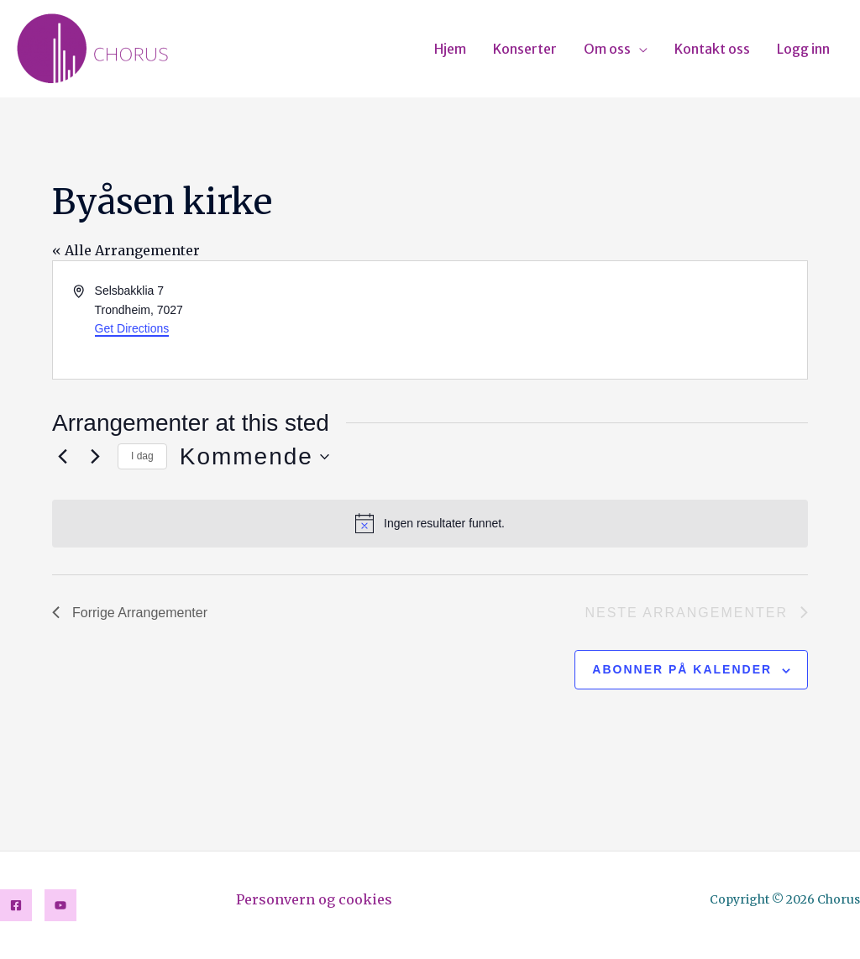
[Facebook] (16, 905)
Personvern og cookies (314, 899)
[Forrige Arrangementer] (62, 457)
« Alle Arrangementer (126, 250)
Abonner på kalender (682, 669)
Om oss (607, 48)
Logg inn (803, 48)
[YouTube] (60, 905)
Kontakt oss (712, 48)
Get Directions (132, 328)
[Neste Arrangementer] (95, 457)
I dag (142, 456)
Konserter (525, 48)
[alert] (430, 523)
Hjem (450, 48)
